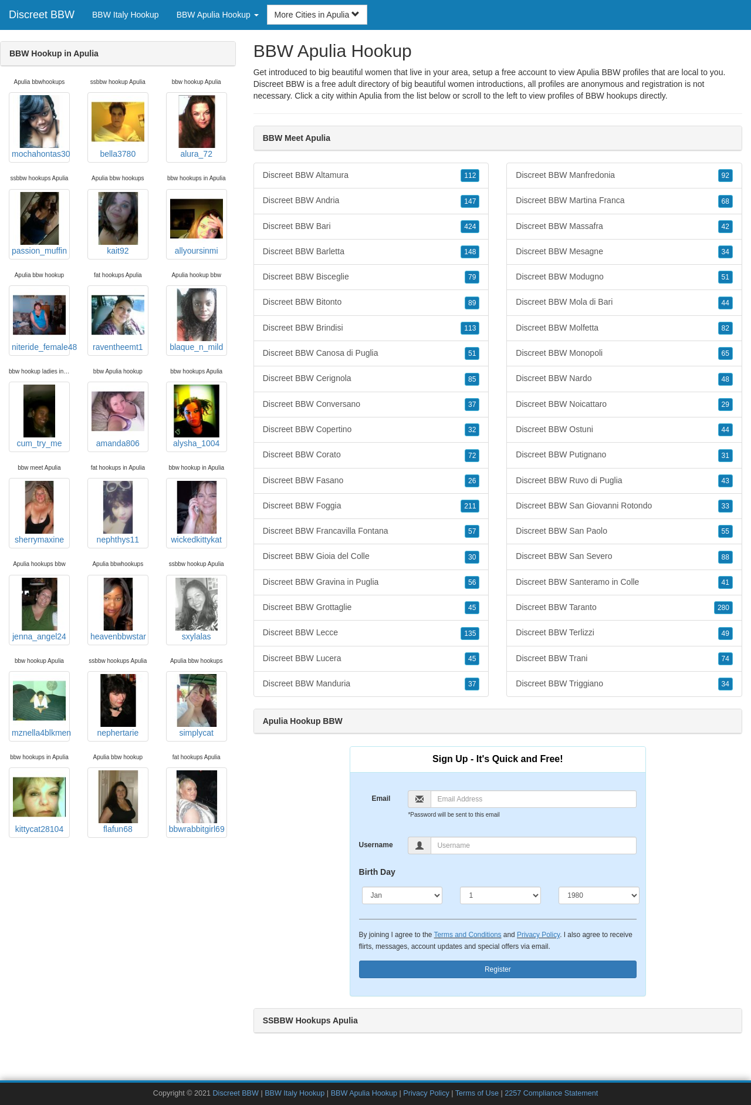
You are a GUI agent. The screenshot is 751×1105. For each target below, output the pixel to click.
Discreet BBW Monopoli (624, 353)
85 (472, 379)
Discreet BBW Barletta (371, 251)
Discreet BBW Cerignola (371, 378)
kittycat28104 (39, 802)
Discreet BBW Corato (371, 455)
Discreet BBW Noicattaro (624, 404)
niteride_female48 (41, 320)
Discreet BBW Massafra (624, 226)
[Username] (534, 845)
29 (725, 404)
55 (725, 531)
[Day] (500, 895)
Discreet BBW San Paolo (624, 531)
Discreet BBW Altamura (371, 175)
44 (725, 303)
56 (472, 582)
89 (472, 303)
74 (725, 659)
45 (472, 608)
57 (472, 531)
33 (725, 506)
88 (725, 557)
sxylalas (196, 609)
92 (725, 175)
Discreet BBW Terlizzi (624, 632)
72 (472, 456)
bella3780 (118, 127)
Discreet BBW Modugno (624, 277)
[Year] (599, 895)
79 (472, 277)
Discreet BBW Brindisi (371, 328)
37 (472, 404)
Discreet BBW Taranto (624, 607)
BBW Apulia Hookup (364, 1093)
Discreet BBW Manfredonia (624, 175)
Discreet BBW (42, 15)
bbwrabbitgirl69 (197, 802)
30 (472, 557)
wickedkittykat (196, 512)
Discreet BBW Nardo (624, 378)
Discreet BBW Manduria (371, 684)
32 (472, 430)
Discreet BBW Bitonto (371, 302)
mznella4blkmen (41, 705)
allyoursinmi (196, 223)
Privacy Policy (538, 935)
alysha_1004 (196, 416)
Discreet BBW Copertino (371, 429)
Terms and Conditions (468, 935)
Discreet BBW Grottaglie (371, 607)
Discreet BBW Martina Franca (624, 200)
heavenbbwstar (118, 609)
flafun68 (118, 802)
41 (725, 582)
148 (470, 252)
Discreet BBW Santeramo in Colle (624, 582)
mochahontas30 (41, 127)
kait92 (118, 223)
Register (498, 969)
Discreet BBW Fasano (371, 480)
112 (470, 175)
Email (380, 798)
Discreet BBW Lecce (371, 632)
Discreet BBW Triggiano (624, 684)
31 (725, 456)
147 (470, 201)
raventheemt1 (118, 320)
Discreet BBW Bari (371, 226)
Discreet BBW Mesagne (624, 251)
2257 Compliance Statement (551, 1093)
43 (725, 481)
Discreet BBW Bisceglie (371, 277)
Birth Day (377, 872)
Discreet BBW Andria (371, 200)
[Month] (402, 895)
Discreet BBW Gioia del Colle (371, 556)
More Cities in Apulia (317, 14)
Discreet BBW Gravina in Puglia (371, 582)
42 (725, 227)
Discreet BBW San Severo (624, 556)
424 (470, 227)
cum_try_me (39, 416)
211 (470, 506)
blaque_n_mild (196, 320)
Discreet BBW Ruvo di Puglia (624, 480)
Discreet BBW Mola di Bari (624, 302)
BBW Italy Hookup (125, 14)
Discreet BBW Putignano (624, 455)
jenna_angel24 (39, 609)
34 (725, 252)
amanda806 (118, 416)
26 (472, 481)
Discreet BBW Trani (624, 658)
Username (376, 845)
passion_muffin (39, 223)
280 (723, 608)
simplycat (196, 705)
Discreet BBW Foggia (371, 506)
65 (725, 353)
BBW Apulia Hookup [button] (218, 14)
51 (472, 353)
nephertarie (118, 705)
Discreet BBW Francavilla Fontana (371, 531)
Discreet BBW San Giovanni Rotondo (624, 506)
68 (725, 201)
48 (725, 379)
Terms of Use (477, 1093)
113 (470, 328)
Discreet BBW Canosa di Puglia (371, 353)
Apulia (370, 95)
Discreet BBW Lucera (371, 658)
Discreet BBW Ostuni (624, 429)
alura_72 (196, 127)
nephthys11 (118, 512)
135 (470, 633)
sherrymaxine (39, 512)
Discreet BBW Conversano (371, 404)
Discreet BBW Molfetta (624, 328)
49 (725, 633)
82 (725, 328)
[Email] (534, 799)
